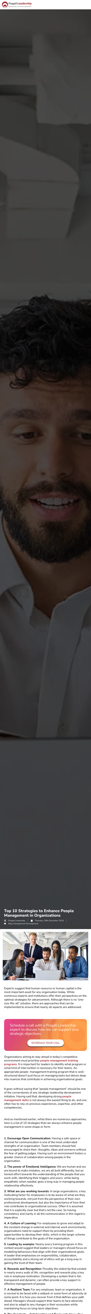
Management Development (25, 923)
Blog (10, 923)
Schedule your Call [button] (45, 1043)
